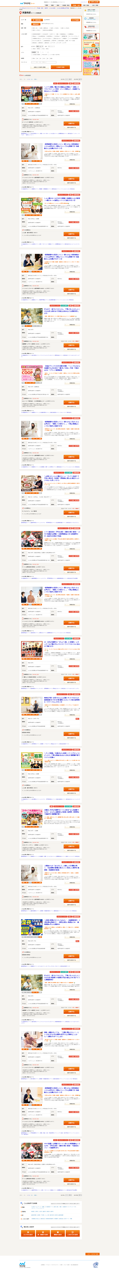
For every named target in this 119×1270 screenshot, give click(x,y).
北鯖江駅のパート (35, 632)
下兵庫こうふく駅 (45, 1215)
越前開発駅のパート (36, 578)
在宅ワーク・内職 (54, 34)
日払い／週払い (45, 48)
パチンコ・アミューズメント (37, 1208)
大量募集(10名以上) (37, 38)
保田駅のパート (34, 856)
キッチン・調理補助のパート (45, 688)
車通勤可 (65, 38)
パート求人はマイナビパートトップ (27, 8)
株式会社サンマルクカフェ (72, 522)
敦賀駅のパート (35, 466)
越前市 (44, 1211)
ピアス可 (53, 42)
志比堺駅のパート (36, 799)
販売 (55, 1206)
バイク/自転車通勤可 (73, 38)
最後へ (35, 79)
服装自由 (47, 42)
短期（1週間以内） (44, 28)
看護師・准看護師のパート (45, 189)
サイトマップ (84, 2)
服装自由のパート (58, 910)
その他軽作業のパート (44, 412)
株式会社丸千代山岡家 (72, 578)
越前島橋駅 (60, 1215)
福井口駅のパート (36, 1021)
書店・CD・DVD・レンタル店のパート (49, 133)
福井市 (51, 1211)
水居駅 (38, 1215)
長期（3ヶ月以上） (37, 30)
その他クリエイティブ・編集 (37, 1206)
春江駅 (56, 1215)
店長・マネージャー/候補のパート (46, 244)
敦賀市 (48, 1211)
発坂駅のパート (35, 412)
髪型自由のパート (56, 189)
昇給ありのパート (57, 688)
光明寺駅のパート (36, 743)
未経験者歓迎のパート (62, 578)
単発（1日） (35, 28)
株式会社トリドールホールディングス (70, 688)
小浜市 (40, 1211)
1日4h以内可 (45, 34)
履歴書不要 (64, 36)
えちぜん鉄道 (52, 8)
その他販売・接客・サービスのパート (46, 856)
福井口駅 (52, 1215)
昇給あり (35, 36)
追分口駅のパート (36, 355)
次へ (32, 79)
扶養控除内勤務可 (37, 34)
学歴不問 (54, 40)
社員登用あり (50, 36)
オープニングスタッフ (74, 36)
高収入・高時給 (36, 48)
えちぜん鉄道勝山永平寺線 (63, 8)
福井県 (46, 8)
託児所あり (57, 36)
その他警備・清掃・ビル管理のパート (47, 466)
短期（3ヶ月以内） (65, 28)
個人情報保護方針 (74, 1264)
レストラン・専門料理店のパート (47, 522)
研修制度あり (63, 34)
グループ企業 (66, 1264)
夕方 (44, 58)
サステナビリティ (55, 1264)
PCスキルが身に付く (37, 40)
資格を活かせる (57, 38)
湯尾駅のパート (35, 189)
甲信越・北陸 (40, 8)
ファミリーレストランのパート (47, 355)
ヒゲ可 (64, 42)
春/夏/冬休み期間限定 (48, 30)
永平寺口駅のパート (35, 133)
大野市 (36, 1211)
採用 (61, 1264)
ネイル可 (59, 42)
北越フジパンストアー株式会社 (72, 856)
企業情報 (43, 1264)
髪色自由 (35, 42)
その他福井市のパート (26, 189)
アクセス (48, 1264)
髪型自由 (41, 42)
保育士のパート (42, 632)
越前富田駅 (33, 1215)
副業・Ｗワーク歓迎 (70, 40)
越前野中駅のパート (35, 522)
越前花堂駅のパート (35, 910)
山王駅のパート (35, 244)
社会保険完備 (42, 36)
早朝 (34, 58)
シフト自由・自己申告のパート (65, 1133)
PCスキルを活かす (47, 38)
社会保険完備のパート (54, 299)
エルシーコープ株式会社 (65, 412)
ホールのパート (41, 966)
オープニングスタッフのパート (53, 966)
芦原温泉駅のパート (35, 1133)
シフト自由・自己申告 (55, 54)
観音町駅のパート (35, 688)
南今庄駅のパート (35, 1078)
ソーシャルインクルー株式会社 (67, 189)
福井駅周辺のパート (25, 133)
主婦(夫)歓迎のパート (55, 412)
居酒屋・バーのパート (45, 743)
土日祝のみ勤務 (36, 54)
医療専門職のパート (43, 299)
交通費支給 (71, 34)
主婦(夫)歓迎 (61, 40)
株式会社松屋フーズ (64, 743)
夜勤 (51, 58)
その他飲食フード (49, 1206)
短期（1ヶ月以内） (55, 28)
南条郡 (32, 1211)
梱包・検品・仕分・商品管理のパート (48, 1133)
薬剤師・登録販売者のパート (46, 910)
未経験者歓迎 (47, 40)
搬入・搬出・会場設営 (62, 1206)
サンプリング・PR (72, 1206)
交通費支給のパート (62, 133)
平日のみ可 (44, 54)
